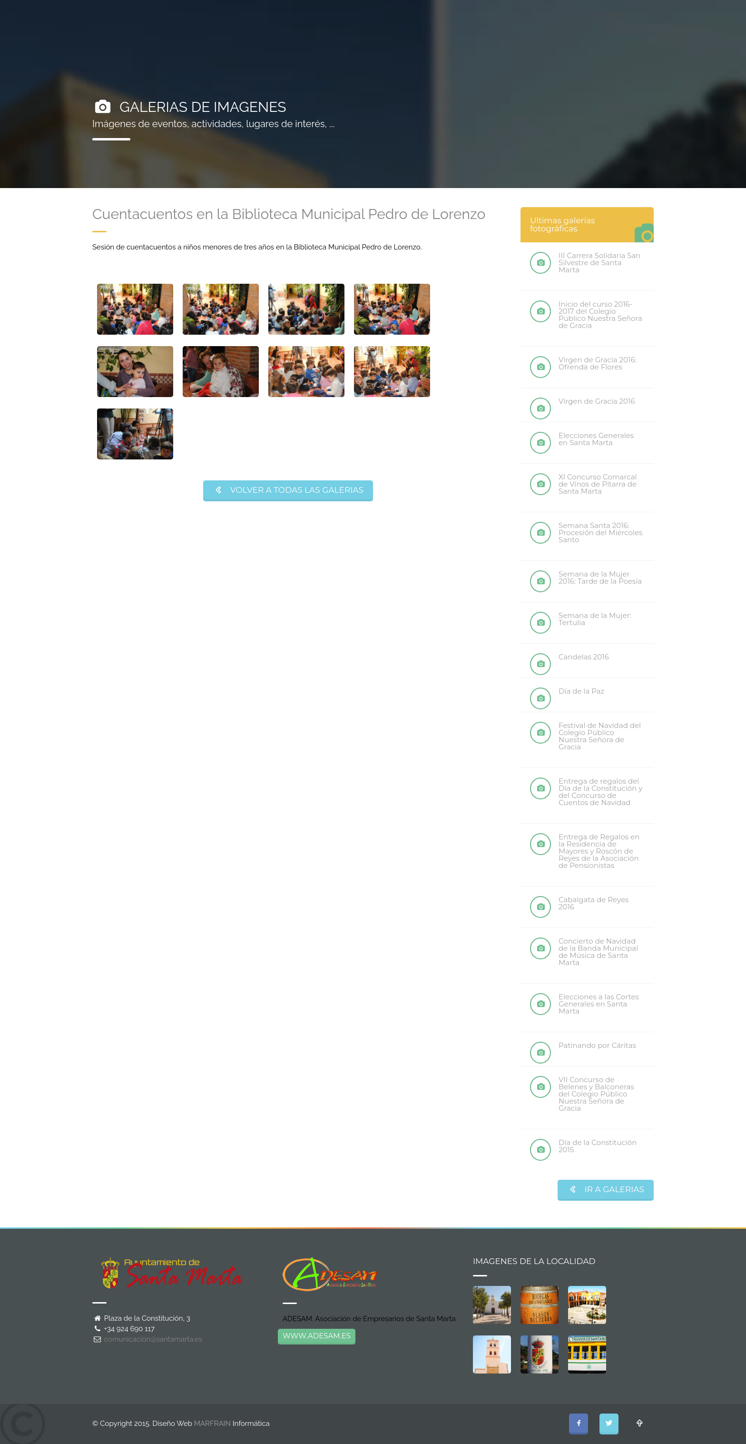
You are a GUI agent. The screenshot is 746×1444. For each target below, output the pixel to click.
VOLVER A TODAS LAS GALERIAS (288, 490)
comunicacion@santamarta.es (153, 1339)
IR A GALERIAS (605, 1189)
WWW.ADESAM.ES (317, 1335)
